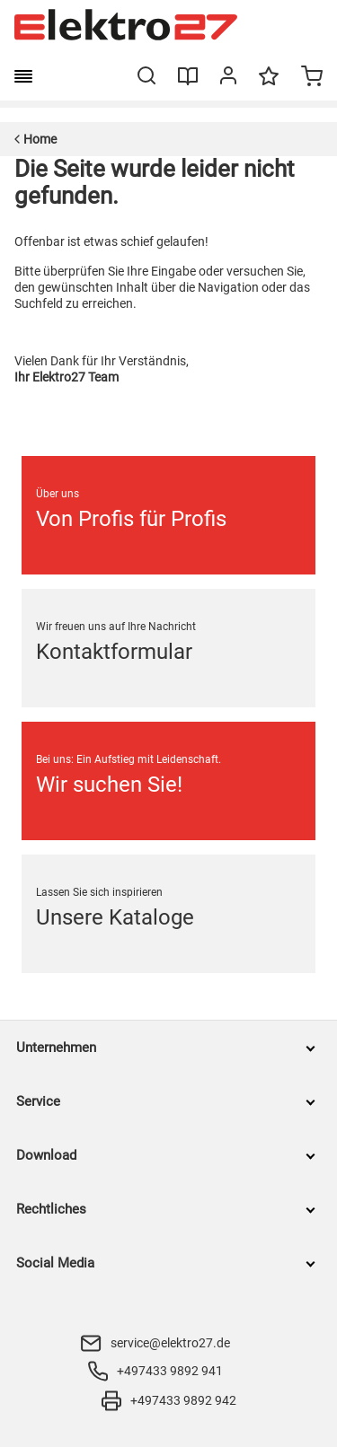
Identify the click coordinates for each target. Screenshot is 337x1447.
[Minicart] (312, 78)
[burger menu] (23, 76)
